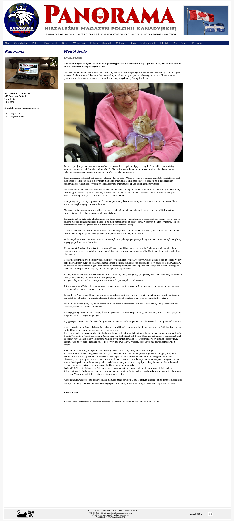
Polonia (36, 43)
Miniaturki (107, 43)
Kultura (94, 43)
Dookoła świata (148, 43)
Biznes (65, 43)
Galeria (120, 43)
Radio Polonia (180, 43)
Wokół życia (79, 43)
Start (7, 43)
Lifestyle (164, 43)
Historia (132, 43)
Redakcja (197, 43)
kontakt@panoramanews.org (25, 107)
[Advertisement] (32, 176)
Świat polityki (51, 43)
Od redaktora (21, 43)
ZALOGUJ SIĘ (196, 514)
